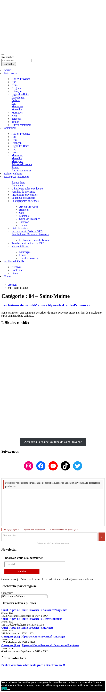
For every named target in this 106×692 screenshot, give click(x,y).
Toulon (15, 121)
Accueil (8, 70)
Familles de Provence (23, 191)
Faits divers (10, 73)
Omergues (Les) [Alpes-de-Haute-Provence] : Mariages (33, 636)
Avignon (16, 88)
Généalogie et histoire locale (27, 188)
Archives (16, 266)
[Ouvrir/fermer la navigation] (2, 54)
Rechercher (7, 57)
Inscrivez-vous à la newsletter (23, 558)
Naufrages (24, 251)
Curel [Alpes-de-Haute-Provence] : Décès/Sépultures (31, 618)
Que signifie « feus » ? (11, 529)
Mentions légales (10, 670)
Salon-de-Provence (22, 164)
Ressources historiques (16, 176)
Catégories (7, 592)
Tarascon (16, 118)
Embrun (16, 100)
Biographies (18, 182)
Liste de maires (20, 228)
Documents (18, 185)
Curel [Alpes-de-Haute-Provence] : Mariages (27, 627)
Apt (14, 81)
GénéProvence (31, 676)
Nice (14, 115)
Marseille (17, 109)
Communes (10, 127)
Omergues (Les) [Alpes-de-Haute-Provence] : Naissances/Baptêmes (40, 645)
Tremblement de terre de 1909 (28, 243)
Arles (15, 84)
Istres (15, 152)
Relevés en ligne (13, 173)
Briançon (17, 91)
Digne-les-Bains (20, 94)
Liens (15, 273)
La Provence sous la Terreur (34, 240)
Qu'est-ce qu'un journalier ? (35, 529)
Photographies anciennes (25, 200)
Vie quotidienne (20, 246)
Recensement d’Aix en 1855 (27, 231)
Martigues (17, 112)
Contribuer (17, 270)
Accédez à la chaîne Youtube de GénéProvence (53, 442)
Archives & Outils (14, 261)
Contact (8, 276)
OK (4, 689)
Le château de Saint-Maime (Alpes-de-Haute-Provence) (45, 305)
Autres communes (21, 124)
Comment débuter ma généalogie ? (64, 529)
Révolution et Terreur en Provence (30, 234)
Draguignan (18, 97)
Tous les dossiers (28, 258)
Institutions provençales (24, 194)
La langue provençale (23, 197)
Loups (22, 255)
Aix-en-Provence (21, 78)
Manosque (17, 106)
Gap (14, 103)
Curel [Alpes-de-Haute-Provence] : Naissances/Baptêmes (34, 610)
